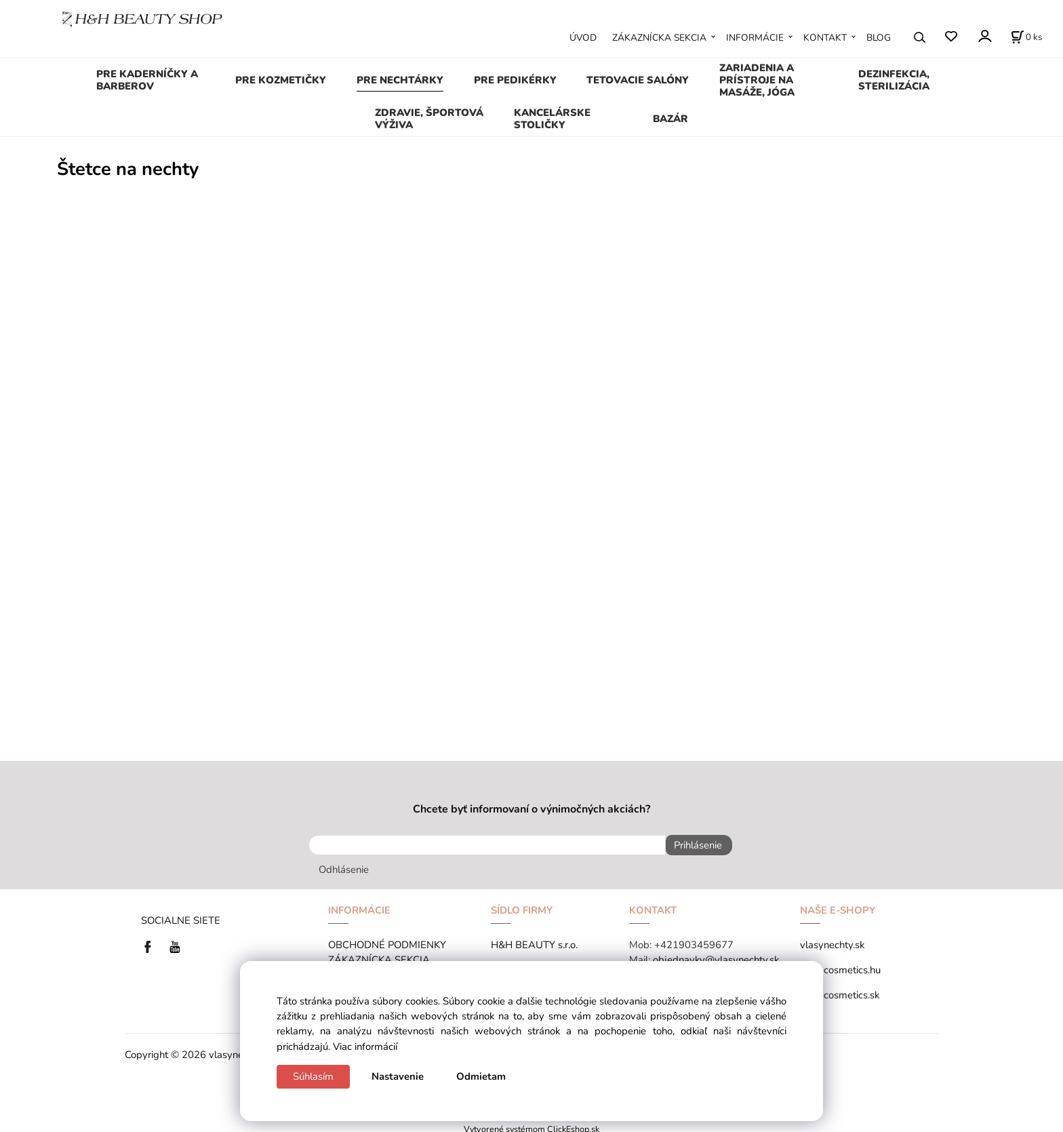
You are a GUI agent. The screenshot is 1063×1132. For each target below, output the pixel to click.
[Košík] (1026, 37)
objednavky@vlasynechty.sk (716, 955)
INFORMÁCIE (755, 37)
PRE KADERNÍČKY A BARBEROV (147, 80)
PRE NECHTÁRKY (400, 80)
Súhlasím (313, 1076)
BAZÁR (670, 118)
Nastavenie (398, 1076)
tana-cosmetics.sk (839, 990)
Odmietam (481, 1076)
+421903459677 (694, 940)
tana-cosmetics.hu (840, 965)
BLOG (878, 37)
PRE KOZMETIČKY (280, 80)
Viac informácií (365, 1046)
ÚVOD (583, 37)
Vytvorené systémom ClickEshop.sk (531, 1124)
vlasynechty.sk (832, 940)
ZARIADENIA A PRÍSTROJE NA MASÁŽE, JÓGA (757, 80)
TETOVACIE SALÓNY (637, 80)
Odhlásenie (344, 865)
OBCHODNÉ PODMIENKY (387, 940)
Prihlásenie (693, 845)
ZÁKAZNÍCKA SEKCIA (659, 37)
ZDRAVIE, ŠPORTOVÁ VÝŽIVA (429, 119)
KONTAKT (825, 37)
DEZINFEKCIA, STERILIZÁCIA (893, 80)
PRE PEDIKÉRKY (515, 80)
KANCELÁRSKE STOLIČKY (552, 119)
